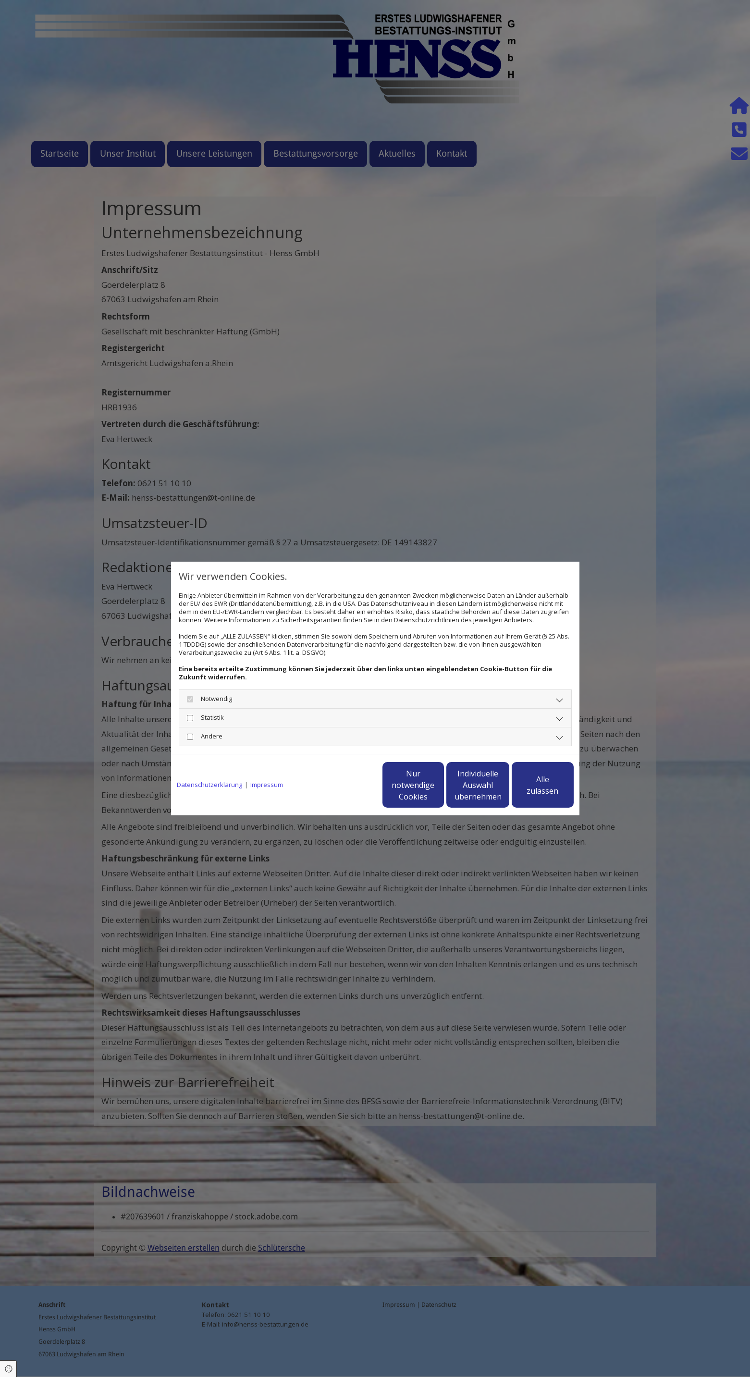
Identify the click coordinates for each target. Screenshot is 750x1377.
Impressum (266, 785)
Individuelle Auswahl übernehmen (437, 785)
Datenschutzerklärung (209, 785)
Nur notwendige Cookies (346, 785)
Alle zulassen (529, 785)
